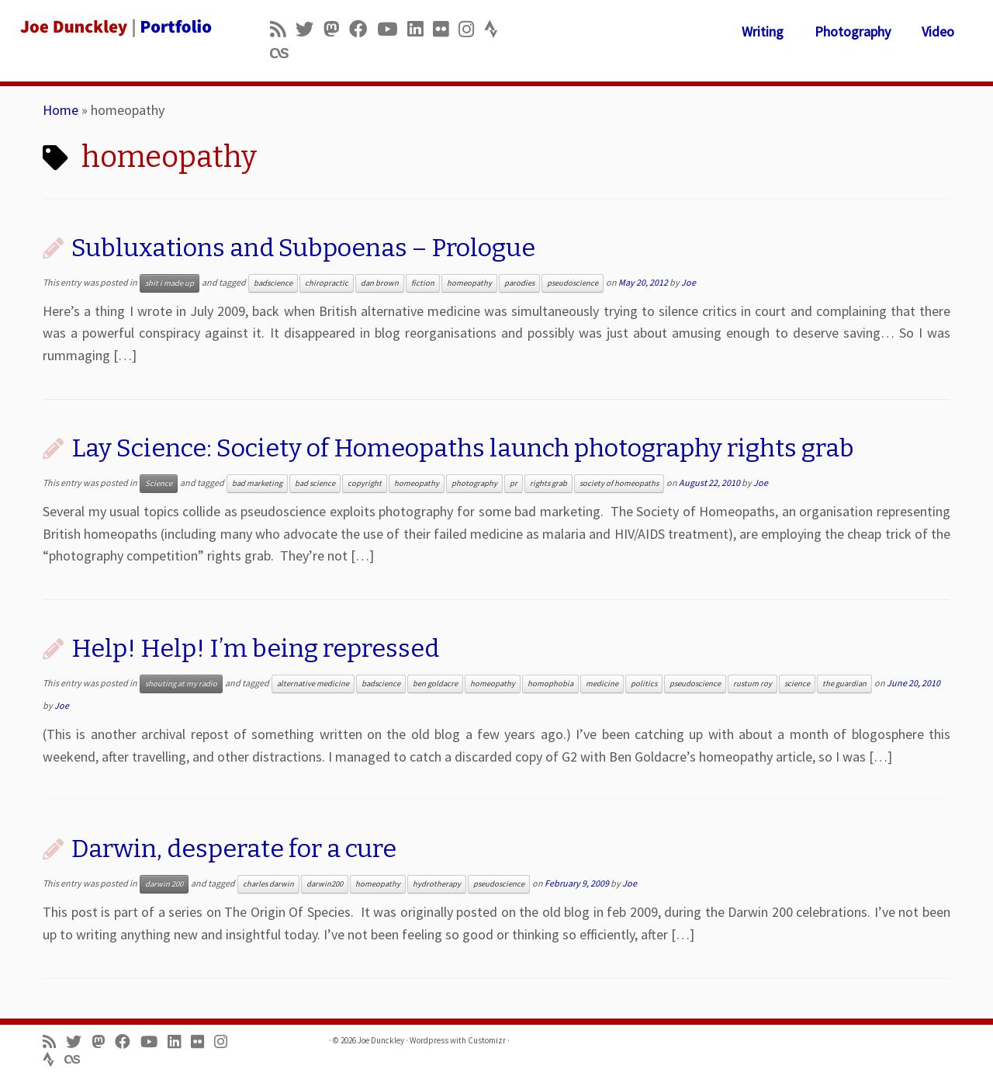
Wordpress (429, 1040)
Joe (688, 282)
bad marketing (257, 483)
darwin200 (324, 884)
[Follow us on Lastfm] (284, 53)
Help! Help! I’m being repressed (255, 648)
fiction (422, 283)
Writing (763, 31)
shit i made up (169, 283)
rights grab (548, 483)
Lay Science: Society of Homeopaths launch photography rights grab (462, 448)
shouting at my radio (181, 684)
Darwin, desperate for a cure (233, 848)
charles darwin (268, 884)
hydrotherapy (437, 884)
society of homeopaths (619, 483)
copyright (365, 483)
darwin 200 (164, 884)
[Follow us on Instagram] (471, 29)
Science (158, 483)
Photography (853, 31)
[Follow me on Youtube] (392, 29)
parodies (519, 283)
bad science (315, 483)
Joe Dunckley (381, 1040)
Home (60, 110)
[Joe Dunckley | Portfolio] (114, 27)
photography (474, 483)
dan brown (380, 283)
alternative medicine (313, 684)
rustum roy (752, 684)
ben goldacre (435, 684)
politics (644, 684)
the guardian (844, 684)
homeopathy (469, 283)
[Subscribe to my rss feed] (283, 29)
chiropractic (326, 283)
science (797, 684)
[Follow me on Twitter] (310, 29)
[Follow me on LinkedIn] (420, 29)
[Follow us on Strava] (496, 29)
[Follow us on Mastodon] (336, 29)
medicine (602, 684)
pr (513, 483)
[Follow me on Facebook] (363, 29)
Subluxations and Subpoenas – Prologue (303, 247)
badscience (273, 283)
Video (938, 31)
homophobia (550, 684)
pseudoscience (572, 283)
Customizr (487, 1040)
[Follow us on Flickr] (445, 29)
